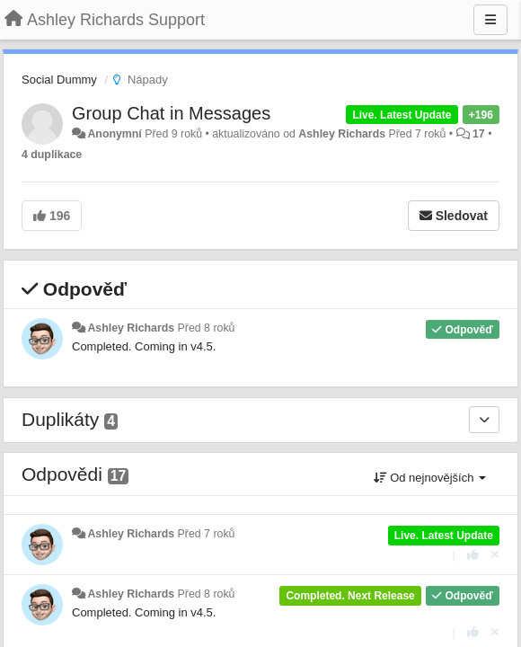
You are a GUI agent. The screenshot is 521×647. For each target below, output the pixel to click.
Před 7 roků (206, 533)
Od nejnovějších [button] (430, 477)
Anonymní (114, 134)
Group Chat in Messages (171, 113)
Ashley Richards (341, 134)
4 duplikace (52, 154)
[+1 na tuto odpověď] (473, 555)
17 (478, 134)
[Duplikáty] (484, 419)
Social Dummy (59, 79)
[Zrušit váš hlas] (494, 555)
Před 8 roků (206, 328)
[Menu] (490, 19)
